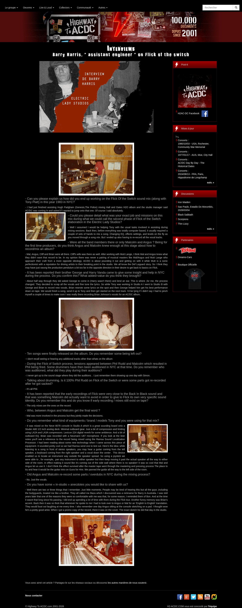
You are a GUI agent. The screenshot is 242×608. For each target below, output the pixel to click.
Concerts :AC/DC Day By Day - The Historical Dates (191, 163)
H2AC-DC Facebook (188, 113)
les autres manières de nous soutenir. (127, 582)
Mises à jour (187, 128)
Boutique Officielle (187, 264)
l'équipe (212, 606)
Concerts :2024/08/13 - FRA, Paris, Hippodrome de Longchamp (192, 174)
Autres (103, 7)
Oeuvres (28, 7)
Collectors (65, 7)
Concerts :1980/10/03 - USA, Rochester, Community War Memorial (193, 143)
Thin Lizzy (183, 223)
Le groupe (11, 7)
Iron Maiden (184, 202)
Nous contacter (33, 595)
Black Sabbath (185, 214)
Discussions (187, 193)
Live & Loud (46, 7)
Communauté (85, 7)
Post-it (184, 64)
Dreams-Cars (185, 257)
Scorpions (183, 219)
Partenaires (187, 240)
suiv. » (210, 182)
